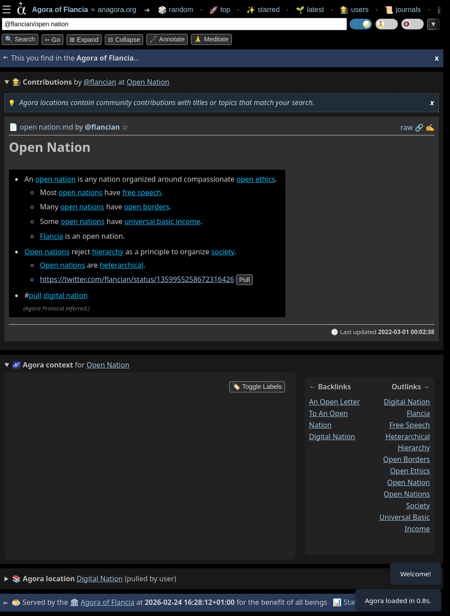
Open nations (47, 252)
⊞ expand (84, 39)
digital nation (65, 295)
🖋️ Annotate (167, 39)
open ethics (255, 179)
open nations (80, 192)
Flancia (51, 236)
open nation (55, 179)
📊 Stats (347, 602)
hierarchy (107, 252)
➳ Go (52, 39)
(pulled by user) (94, 579)
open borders (146, 207)
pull (244, 280)
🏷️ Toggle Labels (257, 386)
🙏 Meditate (211, 39)
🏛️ (75, 602)
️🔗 (419, 127)
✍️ (429, 127)
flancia (418, 413)
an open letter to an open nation (334, 412)
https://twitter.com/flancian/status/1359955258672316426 (137, 280)
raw (406, 127)
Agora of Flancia (109, 602)
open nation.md (46, 127)
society (222, 252)
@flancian (99, 82)
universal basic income (162, 221)
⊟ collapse (124, 39)
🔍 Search (20, 39)
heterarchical (121, 265)
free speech (141, 192)
